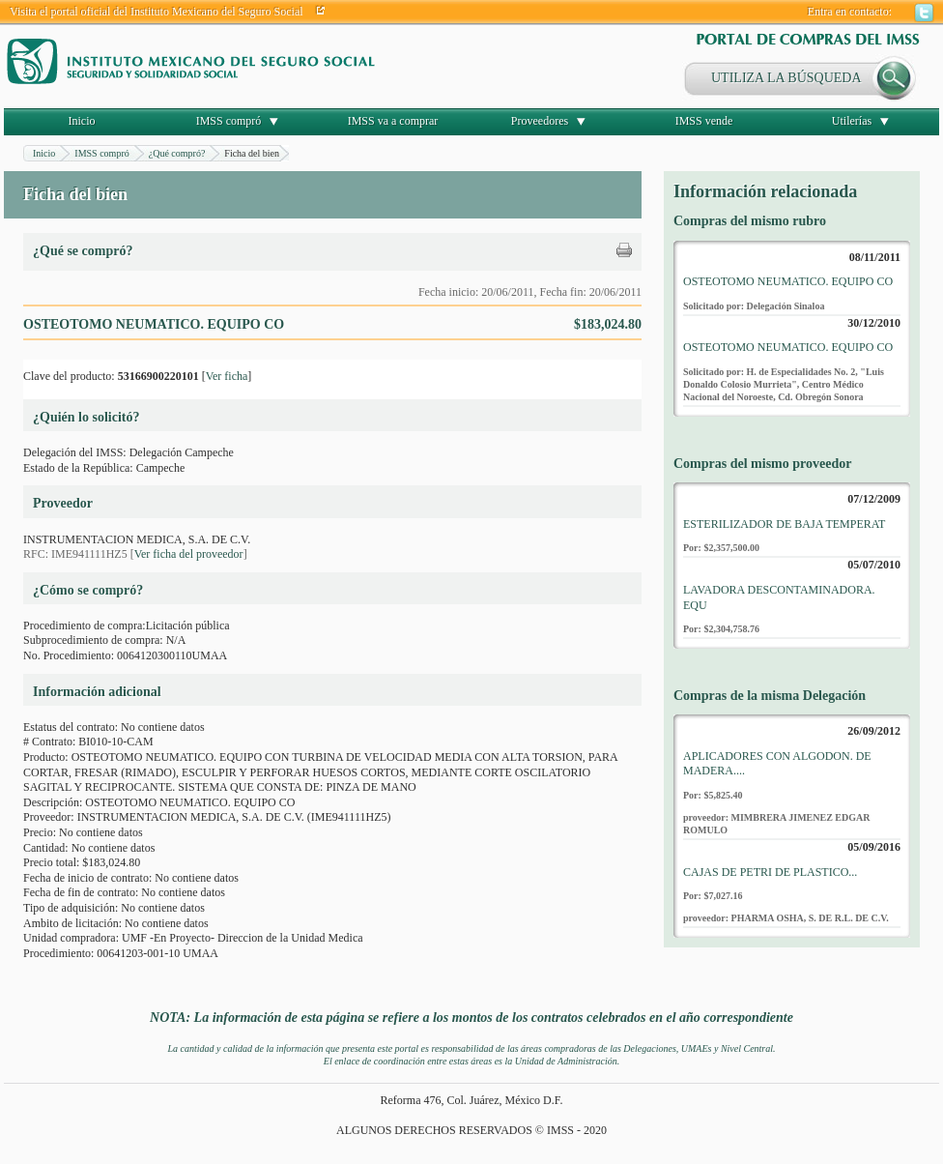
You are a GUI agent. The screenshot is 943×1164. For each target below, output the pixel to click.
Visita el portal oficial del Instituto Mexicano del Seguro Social (156, 11)
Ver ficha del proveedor (188, 554)
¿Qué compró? (177, 153)
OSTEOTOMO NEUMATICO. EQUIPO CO (788, 281)
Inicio (82, 121)
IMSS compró (229, 121)
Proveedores (539, 121)
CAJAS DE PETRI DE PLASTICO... (770, 872)
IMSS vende (704, 121)
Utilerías (852, 121)
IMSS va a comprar (393, 121)
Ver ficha (227, 376)
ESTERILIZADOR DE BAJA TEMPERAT (784, 524)
